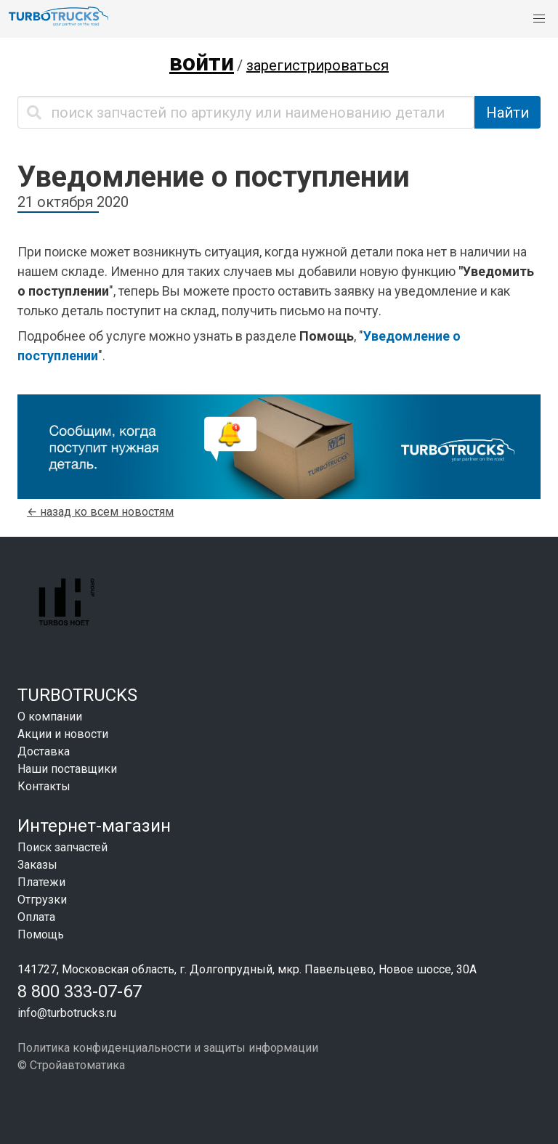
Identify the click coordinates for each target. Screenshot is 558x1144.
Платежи (41, 882)
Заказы (37, 865)
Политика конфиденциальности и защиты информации (167, 1048)
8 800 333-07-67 (79, 991)
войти (201, 62)
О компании (49, 716)
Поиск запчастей (62, 847)
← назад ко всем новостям (100, 512)
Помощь (40, 934)
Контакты (43, 786)
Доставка (43, 751)
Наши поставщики (67, 769)
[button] (539, 19)
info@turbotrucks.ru (66, 1013)
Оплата (36, 917)
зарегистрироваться (317, 65)
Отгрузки (42, 899)
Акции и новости (62, 734)
